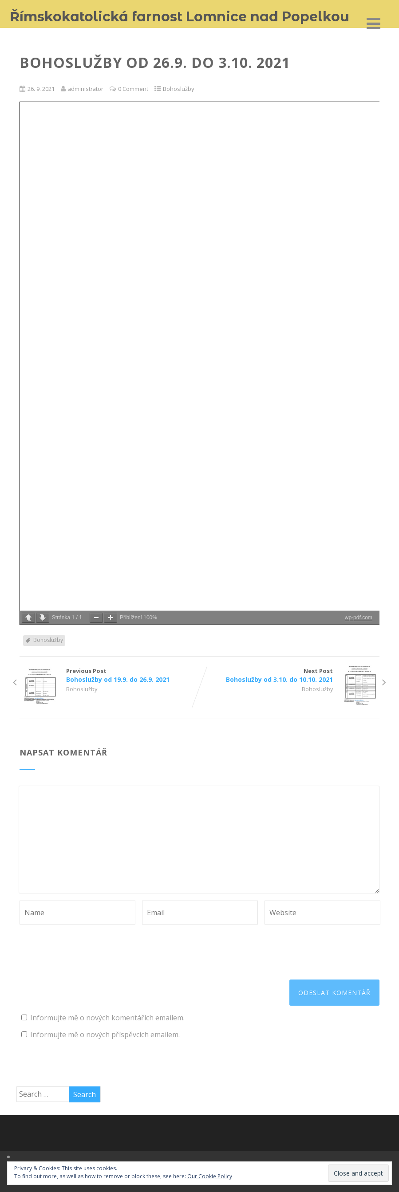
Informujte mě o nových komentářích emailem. (107, 1018)
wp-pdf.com (358, 617)
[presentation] (87, 946)
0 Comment (133, 89)
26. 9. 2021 (41, 89)
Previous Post (110, 675)
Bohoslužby (178, 89)
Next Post (290, 675)
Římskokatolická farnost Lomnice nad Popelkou (179, 16)
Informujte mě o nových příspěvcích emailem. (105, 1034)
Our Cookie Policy (209, 1176)
